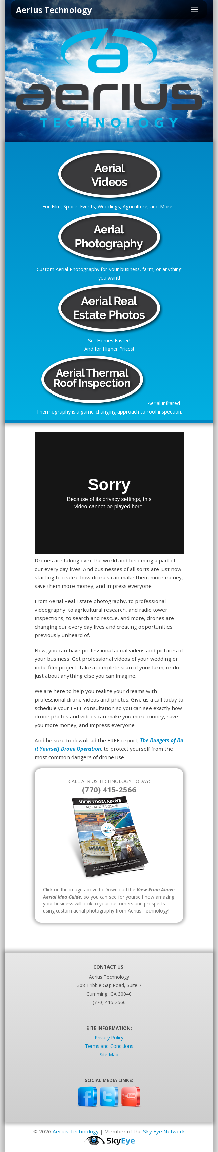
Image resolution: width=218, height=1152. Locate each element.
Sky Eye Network (164, 1131)
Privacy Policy (109, 1037)
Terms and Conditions (109, 1046)
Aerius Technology (76, 1131)
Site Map (109, 1054)
